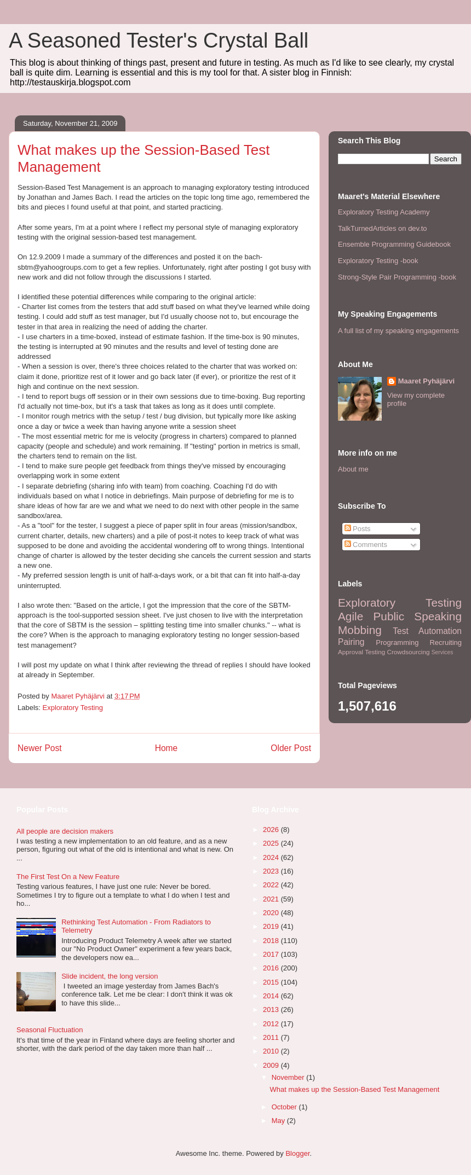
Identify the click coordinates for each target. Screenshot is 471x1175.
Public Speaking (417, 616)
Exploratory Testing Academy (383, 212)
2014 (272, 996)
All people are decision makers (64, 831)
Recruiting (445, 642)
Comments (365, 544)
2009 (272, 1065)
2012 (272, 1024)
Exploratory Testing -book (378, 261)
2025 (272, 843)
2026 (272, 829)
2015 (272, 982)
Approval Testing (361, 651)
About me (353, 469)
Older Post (291, 748)
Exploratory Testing (73, 707)
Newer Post (40, 748)
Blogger (297, 1153)
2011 (272, 1037)
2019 (272, 926)
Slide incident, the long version (109, 976)
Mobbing (360, 630)
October (285, 1107)
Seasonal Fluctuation (49, 1030)
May (279, 1120)
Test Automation (427, 631)
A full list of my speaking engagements (398, 331)
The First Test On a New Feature (67, 876)
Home (166, 748)
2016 (272, 968)
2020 (272, 913)
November (289, 1077)
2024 (272, 857)
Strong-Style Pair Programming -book (397, 277)
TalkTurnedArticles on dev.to (382, 228)
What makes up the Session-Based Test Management (354, 1089)
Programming (397, 642)
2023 (272, 871)
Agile (350, 616)
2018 (272, 940)
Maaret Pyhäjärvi (426, 381)
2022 (272, 885)
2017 (272, 954)
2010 (272, 1051)
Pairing (351, 642)
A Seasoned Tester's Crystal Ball (158, 40)
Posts (357, 529)
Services (442, 652)
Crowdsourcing (408, 651)
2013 (272, 1009)
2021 (272, 899)
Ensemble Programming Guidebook (394, 244)
